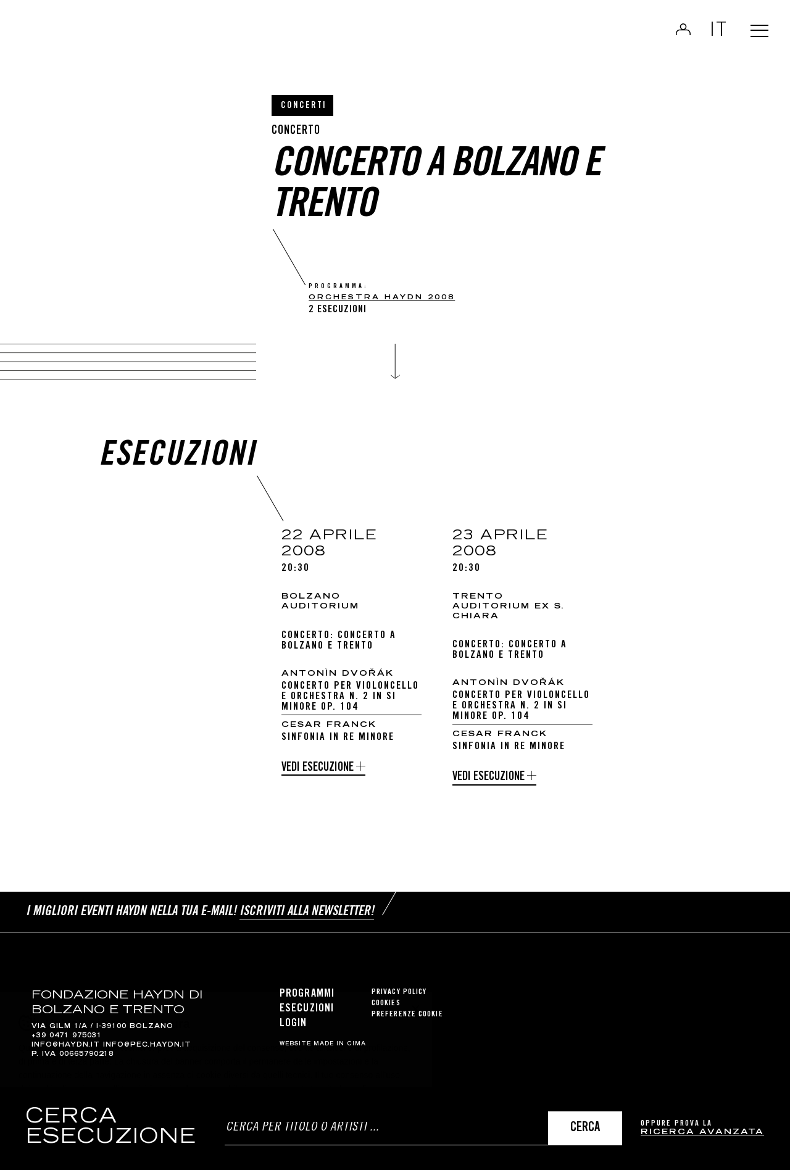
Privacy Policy (399, 988)
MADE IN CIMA (340, 1039)
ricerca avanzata (702, 1133)
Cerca (585, 1128)
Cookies (386, 999)
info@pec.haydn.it (147, 1041)
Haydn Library (128, 39)
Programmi (307, 989)
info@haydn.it (65, 1041)
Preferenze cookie (407, 1010)
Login (674, 34)
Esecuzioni (307, 1004)
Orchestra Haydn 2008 (382, 297)
